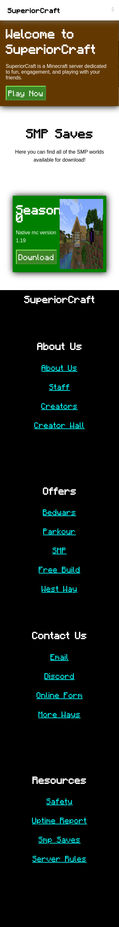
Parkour (59, 531)
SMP (59, 550)
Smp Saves (59, 839)
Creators (59, 406)
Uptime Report (59, 820)
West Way (59, 588)
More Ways (59, 714)
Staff (59, 386)
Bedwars (59, 512)
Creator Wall (59, 425)
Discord (59, 676)
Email (59, 656)
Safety (59, 801)
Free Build (59, 569)
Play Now (25, 93)
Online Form (59, 695)
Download (36, 257)
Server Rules (59, 858)
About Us (59, 367)
